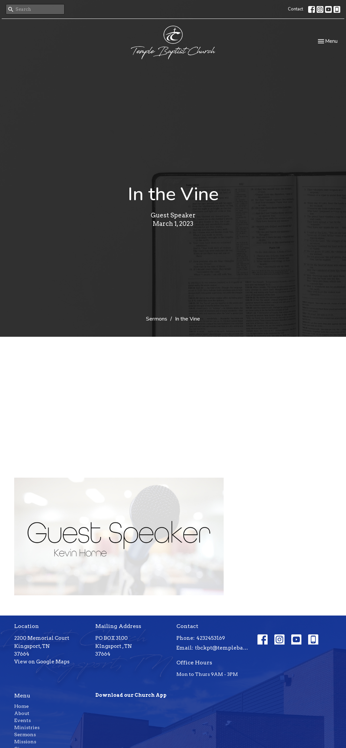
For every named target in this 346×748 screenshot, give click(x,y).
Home (21, 706)
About (21, 713)
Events (22, 720)
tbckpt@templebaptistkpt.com (223, 648)
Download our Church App (131, 695)
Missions (25, 741)
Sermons (156, 319)
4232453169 (210, 638)
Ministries (27, 727)
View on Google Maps (42, 662)
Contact (295, 9)
